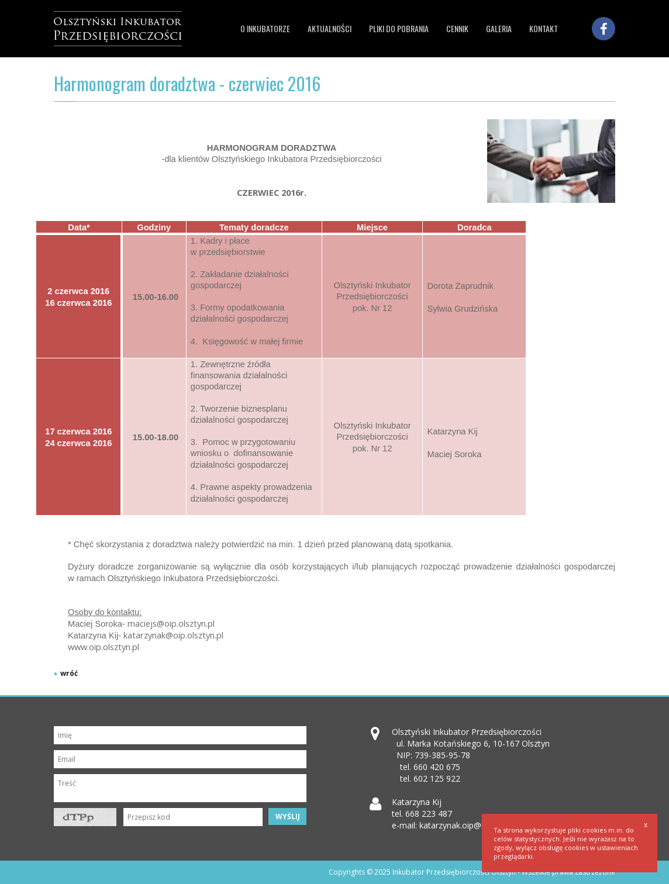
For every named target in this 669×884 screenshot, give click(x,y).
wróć (69, 673)
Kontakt (543, 28)
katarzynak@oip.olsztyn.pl (173, 635)
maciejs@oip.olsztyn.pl (171, 623)
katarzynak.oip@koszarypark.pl (477, 825)
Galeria (499, 28)
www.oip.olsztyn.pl (103, 646)
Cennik (457, 28)
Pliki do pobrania (399, 28)
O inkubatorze (265, 28)
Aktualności (329, 28)
